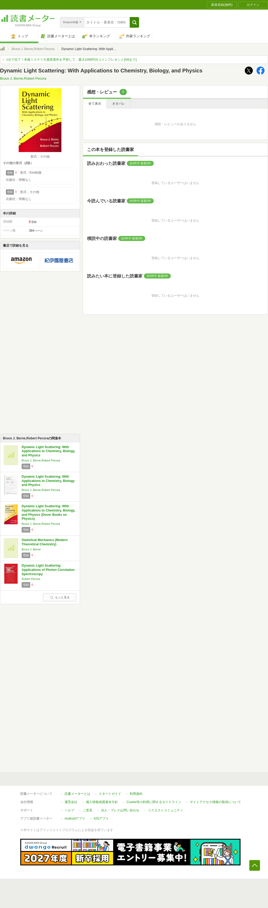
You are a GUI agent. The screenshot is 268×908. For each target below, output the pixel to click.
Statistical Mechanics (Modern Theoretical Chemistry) (45, 542)
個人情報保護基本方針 (102, 802)
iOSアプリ (101, 818)
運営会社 (71, 802)
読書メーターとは (77, 793)
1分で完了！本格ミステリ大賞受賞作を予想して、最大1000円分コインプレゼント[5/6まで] (71, 60)
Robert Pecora (31, 578)
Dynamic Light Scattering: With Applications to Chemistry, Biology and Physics (48, 481)
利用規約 (136, 793)
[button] (134, 22)
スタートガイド (110, 793)
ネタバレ (118, 103)
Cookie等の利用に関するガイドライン (154, 802)
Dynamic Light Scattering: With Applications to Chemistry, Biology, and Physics (48, 451)
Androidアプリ (75, 818)
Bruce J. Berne (31, 549)
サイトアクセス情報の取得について (215, 802)
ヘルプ (69, 810)
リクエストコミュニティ (165, 810)
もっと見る (60, 597)
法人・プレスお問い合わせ (120, 810)
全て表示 (94, 103)
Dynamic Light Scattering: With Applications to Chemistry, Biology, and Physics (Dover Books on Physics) (48, 512)
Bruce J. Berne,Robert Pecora (33, 49)
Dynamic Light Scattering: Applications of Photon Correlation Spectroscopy (48, 570)
